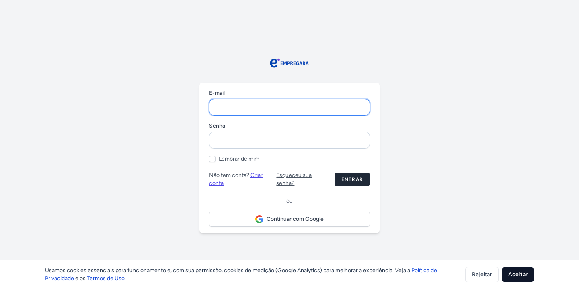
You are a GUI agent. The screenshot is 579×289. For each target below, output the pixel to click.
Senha (217, 125)
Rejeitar (482, 274)
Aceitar (518, 274)
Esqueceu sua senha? (294, 179)
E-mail (217, 93)
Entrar (352, 179)
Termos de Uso (106, 278)
